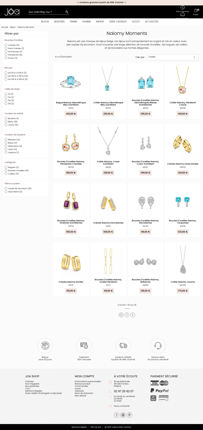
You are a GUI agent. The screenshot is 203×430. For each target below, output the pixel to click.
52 (10, 94)
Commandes (81, 386)
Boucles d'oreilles (18, 170)
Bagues (13, 167)
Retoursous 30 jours (45, 358)
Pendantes (15, 55)
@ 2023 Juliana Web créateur (118, 427)
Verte (12, 149)
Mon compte (84, 376)
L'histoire (29, 381)
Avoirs (78, 388)
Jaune (13, 125)
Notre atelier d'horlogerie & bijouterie (43, 393)
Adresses (79, 390)
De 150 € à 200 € (18, 79)
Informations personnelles (88, 381)
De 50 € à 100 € (17, 73)
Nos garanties (32, 386)
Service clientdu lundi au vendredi (158, 358)
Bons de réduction (84, 393)
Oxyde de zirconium (20, 188)
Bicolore (13, 118)
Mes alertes (80, 395)
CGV (27, 388)
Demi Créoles (16, 48)
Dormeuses (15, 51)
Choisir (173, 57)
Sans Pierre (15, 192)
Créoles (13, 45)
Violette (13, 152)
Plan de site (96, 427)
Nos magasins (32, 383)
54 (11, 97)
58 (11, 104)
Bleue (12, 143)
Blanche (14, 139)
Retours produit (82, 383)
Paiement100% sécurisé (84, 358)
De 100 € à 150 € (18, 76)
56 (11, 100)
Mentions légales (33, 390)
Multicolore (15, 146)
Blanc (12, 121)
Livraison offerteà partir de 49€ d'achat (123, 358)
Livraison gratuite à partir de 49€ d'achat (101, 2)
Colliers (13, 174)
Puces (12, 58)
